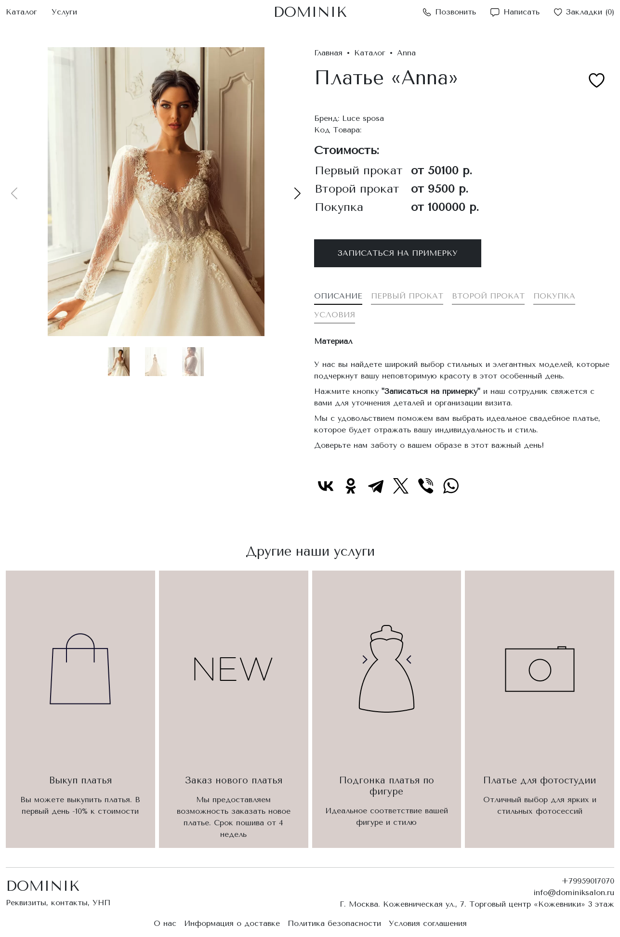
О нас (165, 923)
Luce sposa (363, 118)
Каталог (21, 11)
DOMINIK (310, 12)
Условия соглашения (428, 923)
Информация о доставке (232, 923)
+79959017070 (587, 880)
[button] (297, 193)
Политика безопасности (334, 923)
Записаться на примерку (398, 253)
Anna (406, 52)
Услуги (64, 11)
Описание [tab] (338, 295)
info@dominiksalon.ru (573, 892)
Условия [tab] (334, 314)
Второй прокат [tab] (488, 295)
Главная (328, 52)
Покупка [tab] (554, 295)
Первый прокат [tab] (407, 295)
